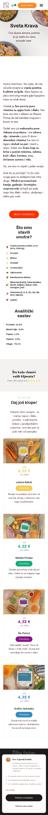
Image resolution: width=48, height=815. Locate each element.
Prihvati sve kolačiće (24, 797)
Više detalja (10, 790)
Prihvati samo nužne (24, 806)
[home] (6, 5)
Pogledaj (24, 487)
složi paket (27, 5)
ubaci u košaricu (24, 214)
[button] (13, 5)
